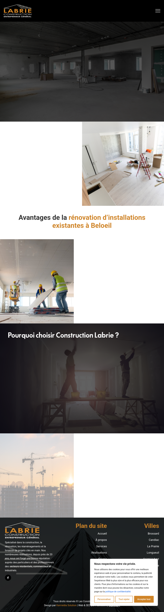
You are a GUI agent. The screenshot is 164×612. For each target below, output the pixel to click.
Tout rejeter (124, 599)
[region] (124, 582)
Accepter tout (143, 599)
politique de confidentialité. (118, 591)
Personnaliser (104, 599)
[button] (158, 11)
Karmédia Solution (66, 605)
